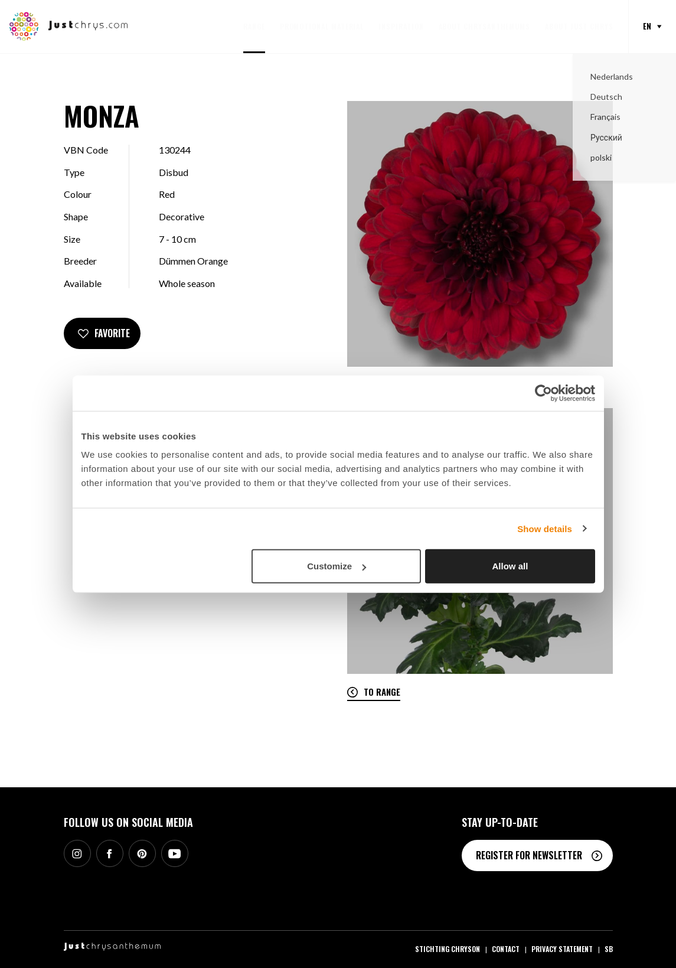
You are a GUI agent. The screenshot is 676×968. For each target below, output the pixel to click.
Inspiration (400, 26)
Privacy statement (562, 949)
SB (609, 949)
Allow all (510, 566)
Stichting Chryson (447, 949)
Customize (336, 566)
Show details (544, 528)
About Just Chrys (579, 26)
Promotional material (322, 26)
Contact (506, 949)
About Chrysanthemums (485, 26)
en (647, 26)
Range (254, 26)
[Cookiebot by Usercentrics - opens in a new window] (543, 393)
